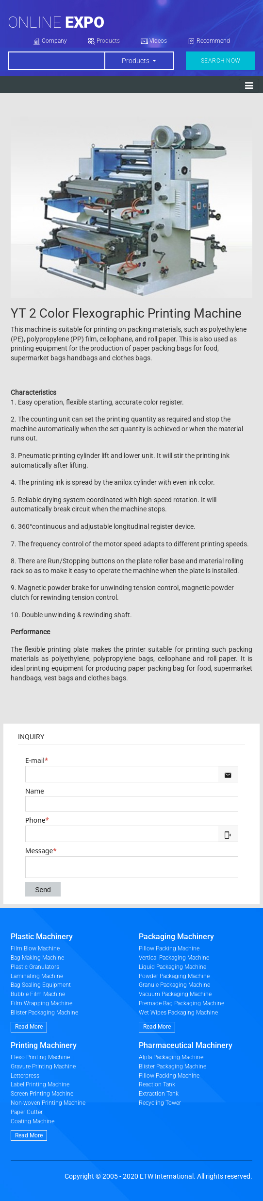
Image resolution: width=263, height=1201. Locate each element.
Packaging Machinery (176, 936)
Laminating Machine (37, 976)
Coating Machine (32, 1121)
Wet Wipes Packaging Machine (178, 1012)
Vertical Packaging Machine (174, 957)
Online (56, 22)
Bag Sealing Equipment (41, 984)
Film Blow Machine (35, 948)
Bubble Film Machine (38, 994)
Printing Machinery (44, 1045)
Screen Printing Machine (42, 1093)
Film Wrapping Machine (41, 1003)
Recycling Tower (160, 1103)
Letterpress (25, 1075)
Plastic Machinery (42, 936)
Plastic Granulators (35, 967)
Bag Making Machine (37, 957)
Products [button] (136, 61)
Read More (29, 1026)
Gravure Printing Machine (43, 1066)
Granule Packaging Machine (174, 984)
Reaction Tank (157, 1084)
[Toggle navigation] (249, 86)
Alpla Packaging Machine (171, 1057)
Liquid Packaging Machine (172, 967)
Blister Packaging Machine (44, 1012)
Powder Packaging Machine (174, 976)
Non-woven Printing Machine (48, 1103)
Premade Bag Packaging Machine (181, 1003)
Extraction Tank (159, 1093)
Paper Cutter (27, 1112)
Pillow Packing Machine (169, 948)
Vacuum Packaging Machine (175, 994)
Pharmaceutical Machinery (185, 1045)
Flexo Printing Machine (40, 1057)
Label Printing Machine (40, 1084)
